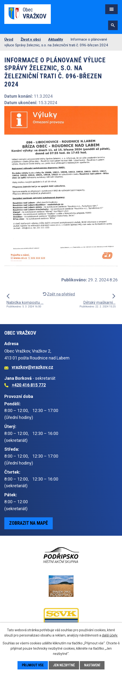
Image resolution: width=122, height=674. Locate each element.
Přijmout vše (33, 665)
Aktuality (55, 39)
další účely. (110, 635)
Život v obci (31, 39)
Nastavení (92, 665)
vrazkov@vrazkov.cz (32, 366)
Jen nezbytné (64, 665)
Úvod (8, 39)
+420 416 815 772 (29, 384)
